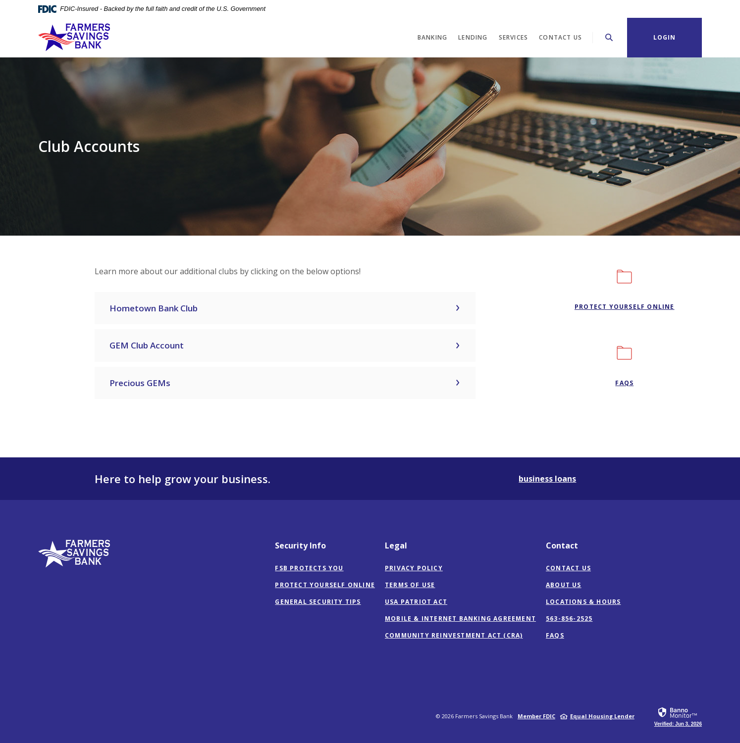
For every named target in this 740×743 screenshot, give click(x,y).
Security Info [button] (300, 545)
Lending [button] (472, 37)
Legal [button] (396, 545)
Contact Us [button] (560, 37)
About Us (563, 585)
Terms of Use (410, 585)
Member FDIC (536, 716)
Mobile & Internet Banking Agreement (460, 618)
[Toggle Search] (609, 37)
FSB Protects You (309, 568)
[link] (678, 716)
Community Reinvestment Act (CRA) (454, 635)
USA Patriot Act (416, 601)
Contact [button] (562, 545)
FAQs (555, 635)
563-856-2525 (569, 618)
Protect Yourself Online (625, 306)
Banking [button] (432, 37)
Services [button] (514, 37)
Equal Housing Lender (602, 716)
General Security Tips (318, 601)
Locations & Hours (583, 601)
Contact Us (568, 568)
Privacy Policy (414, 568)
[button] (285, 308)
